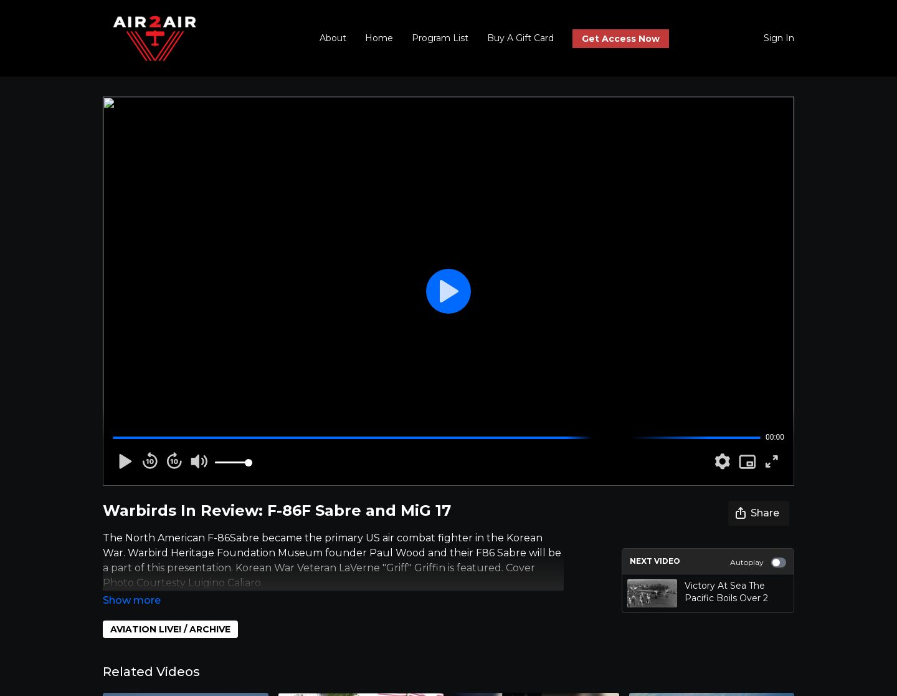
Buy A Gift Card (520, 38)
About (333, 38)
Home (379, 38)
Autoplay (758, 563)
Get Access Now (621, 38)
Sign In (779, 38)
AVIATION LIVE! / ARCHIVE (170, 611)
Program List (440, 38)
